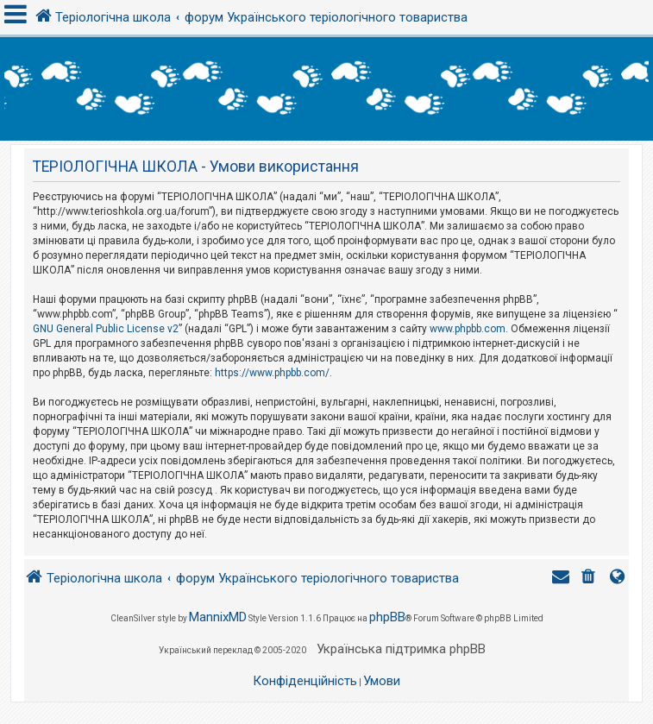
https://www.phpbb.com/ (272, 373)
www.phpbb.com (467, 329)
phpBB (387, 617)
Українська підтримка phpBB (401, 649)
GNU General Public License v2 (106, 329)
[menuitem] (590, 578)
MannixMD (218, 617)
